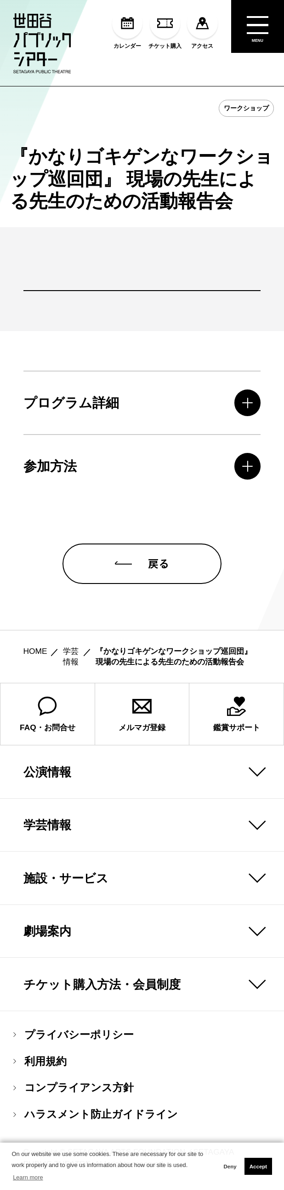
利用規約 (40, 1061)
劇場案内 (47, 931)
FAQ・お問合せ (47, 714)
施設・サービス (65, 878)
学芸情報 (47, 825)
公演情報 (47, 772)
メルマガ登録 (142, 714)
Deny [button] (229, 1166)
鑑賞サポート (236, 714)
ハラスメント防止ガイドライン (95, 1114)
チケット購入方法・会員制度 (102, 984)
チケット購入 (165, 28)
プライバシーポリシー (73, 1035)
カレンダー (127, 28)
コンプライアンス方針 (73, 1088)
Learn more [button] (28, 1177)
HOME (35, 651)
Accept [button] (258, 1166)
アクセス (202, 28)
